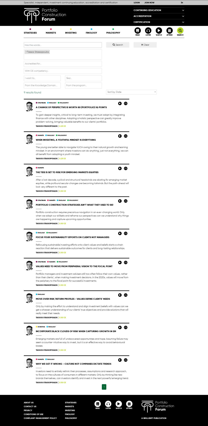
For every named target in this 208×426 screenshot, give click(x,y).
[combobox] (63, 54)
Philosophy (113, 31)
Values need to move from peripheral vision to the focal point (74, 266)
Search (118, 44)
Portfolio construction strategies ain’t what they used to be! (74, 204)
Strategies (30, 31)
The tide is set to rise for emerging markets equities (67, 172)
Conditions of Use (33, 414)
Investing (71, 31)
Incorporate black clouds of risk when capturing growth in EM (76, 331)
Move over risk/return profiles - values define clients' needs (73, 298)
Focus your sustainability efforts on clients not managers (72, 237)
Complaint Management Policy (40, 418)
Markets (51, 31)
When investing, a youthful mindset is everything (66, 139)
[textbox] (63, 56)
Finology (91, 31)
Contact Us (30, 406)
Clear (145, 44)
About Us (29, 402)
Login (137, 2)
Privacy (28, 410)
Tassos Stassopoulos (46, 126)
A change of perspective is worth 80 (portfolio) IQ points (71, 107)
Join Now (149, 2)
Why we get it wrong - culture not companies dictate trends (73, 363)
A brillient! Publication (153, 418)
